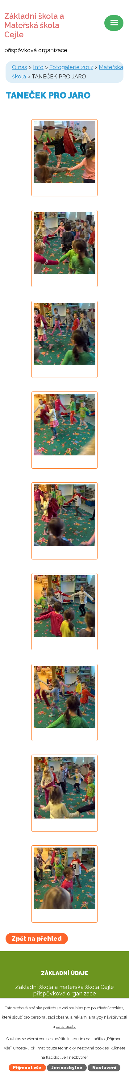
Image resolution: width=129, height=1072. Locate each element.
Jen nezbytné (66, 1067)
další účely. (66, 1026)
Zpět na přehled (37, 938)
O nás (19, 67)
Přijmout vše (27, 1067)
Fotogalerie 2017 (71, 67)
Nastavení (104, 1067)
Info (38, 67)
